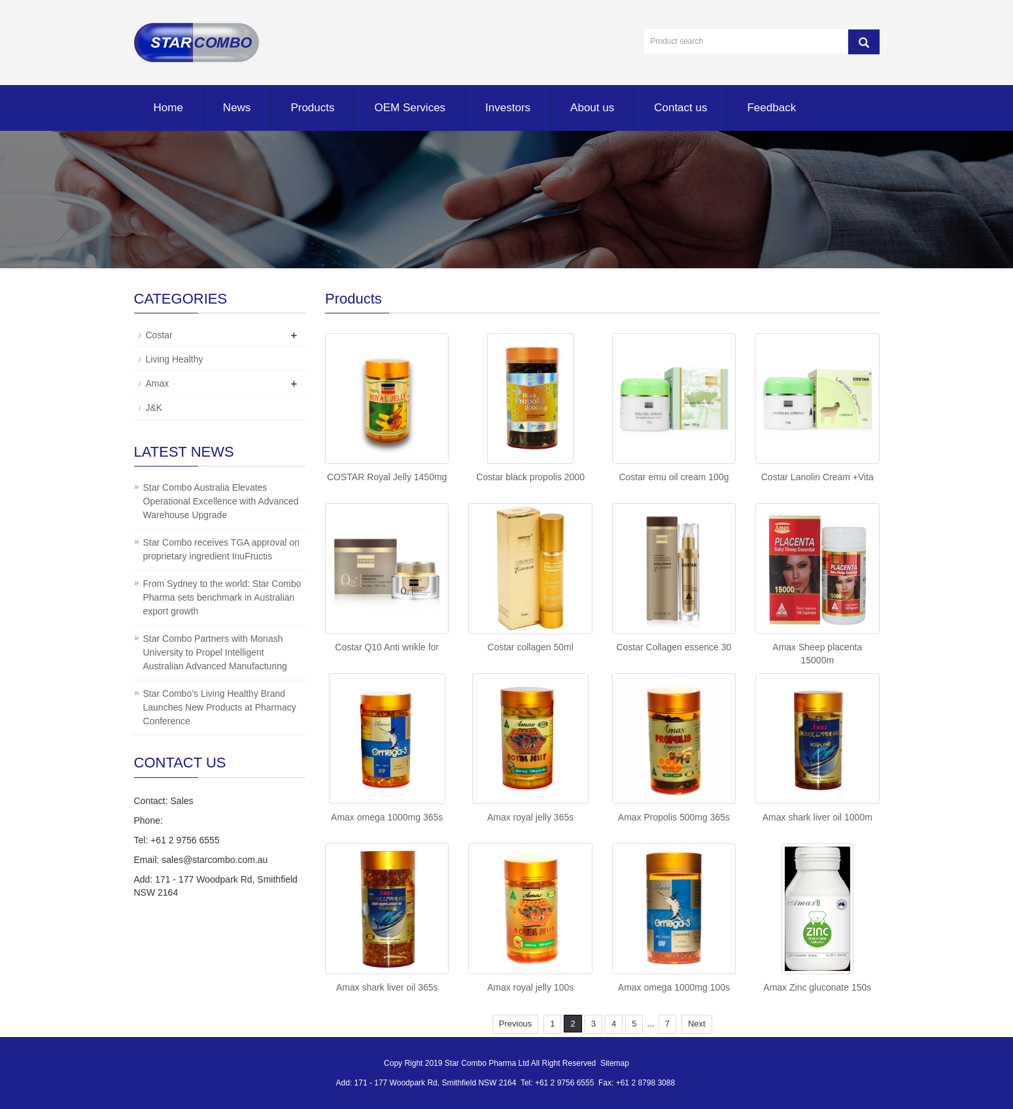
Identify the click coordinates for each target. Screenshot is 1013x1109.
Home (168, 107)
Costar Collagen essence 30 (673, 647)
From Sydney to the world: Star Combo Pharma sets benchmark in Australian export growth (222, 597)
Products (312, 107)
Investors (507, 107)
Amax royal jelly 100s (530, 987)
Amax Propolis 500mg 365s (674, 817)
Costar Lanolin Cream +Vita (817, 477)
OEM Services (409, 107)
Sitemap (614, 1063)
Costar (159, 335)
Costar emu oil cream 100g (674, 477)
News (237, 107)
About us (592, 107)
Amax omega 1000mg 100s (674, 987)
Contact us (680, 107)
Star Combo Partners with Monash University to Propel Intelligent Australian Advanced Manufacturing (215, 652)
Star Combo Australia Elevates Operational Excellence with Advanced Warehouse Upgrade (221, 501)
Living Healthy (174, 359)
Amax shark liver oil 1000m (817, 817)
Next (697, 1024)
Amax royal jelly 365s (530, 817)
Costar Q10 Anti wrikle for (387, 647)
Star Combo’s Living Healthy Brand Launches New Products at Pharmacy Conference (219, 707)
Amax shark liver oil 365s (387, 987)
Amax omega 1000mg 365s (387, 817)
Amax (157, 383)
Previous (515, 1024)
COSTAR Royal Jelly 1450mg (387, 477)
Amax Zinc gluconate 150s (817, 987)
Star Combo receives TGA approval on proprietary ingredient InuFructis (221, 549)
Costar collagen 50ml (530, 647)
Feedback (771, 107)
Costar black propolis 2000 (530, 477)
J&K (154, 407)
